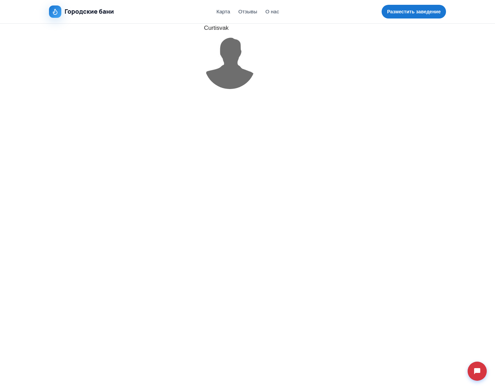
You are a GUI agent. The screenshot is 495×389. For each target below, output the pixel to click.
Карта (223, 11)
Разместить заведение (414, 11)
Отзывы (247, 11)
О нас (272, 11)
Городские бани (81, 11)
